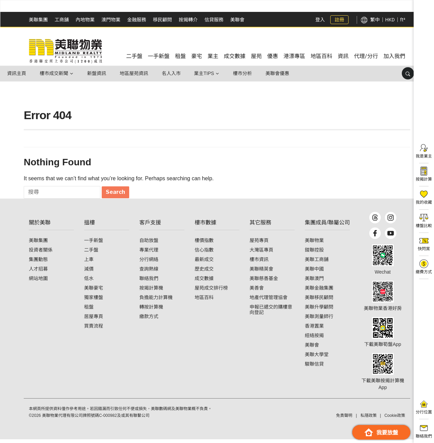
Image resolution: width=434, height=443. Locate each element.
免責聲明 (344, 419)
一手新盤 (93, 244)
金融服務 (136, 19)
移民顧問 (162, 19)
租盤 (89, 310)
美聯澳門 (314, 282)
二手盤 (91, 253)
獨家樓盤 (93, 301)
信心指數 (204, 253)
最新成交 (204, 263)
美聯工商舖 (317, 263)
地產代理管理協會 (269, 301)
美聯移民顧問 (319, 301)
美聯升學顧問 (319, 310)
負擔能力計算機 (156, 301)
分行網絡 (148, 263)
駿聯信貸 (314, 367)
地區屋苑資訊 (135, 73)
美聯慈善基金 (264, 282)
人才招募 (38, 272)
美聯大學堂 (317, 358)
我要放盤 (381, 432)
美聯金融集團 (319, 291)
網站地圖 (38, 282)
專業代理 (148, 253)
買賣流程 (93, 329)
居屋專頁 (93, 320)
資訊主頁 (16, 73)
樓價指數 (204, 244)
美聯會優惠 (280, 73)
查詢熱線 (148, 272)
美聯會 (237, 19)
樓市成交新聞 (54, 73)
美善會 (257, 291)
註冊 (339, 19)
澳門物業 (110, 19)
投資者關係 (41, 253)
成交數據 (204, 282)
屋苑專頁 (259, 244)
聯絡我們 (148, 282)
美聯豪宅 (93, 291)
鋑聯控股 (314, 253)
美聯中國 (314, 272)
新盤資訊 (97, 73)
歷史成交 (204, 272)
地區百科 (204, 301)
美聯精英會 (261, 272)
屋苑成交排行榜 (211, 291)
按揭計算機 (151, 291)
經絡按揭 (314, 339)
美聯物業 (314, 244)
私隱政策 (368, 419)
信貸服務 (213, 19)
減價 (89, 272)
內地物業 (85, 19)
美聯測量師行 (319, 320)
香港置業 (314, 329)
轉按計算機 (151, 310)
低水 (89, 282)
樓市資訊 (259, 263)
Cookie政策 (394, 419)
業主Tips (206, 73)
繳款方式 (148, 320)
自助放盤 (148, 244)
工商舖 (62, 19)
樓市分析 (245, 73)
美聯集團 (38, 19)
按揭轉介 (188, 19)
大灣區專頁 (261, 253)
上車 (89, 263)
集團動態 (38, 263)
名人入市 (172, 73)
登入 (320, 19)
